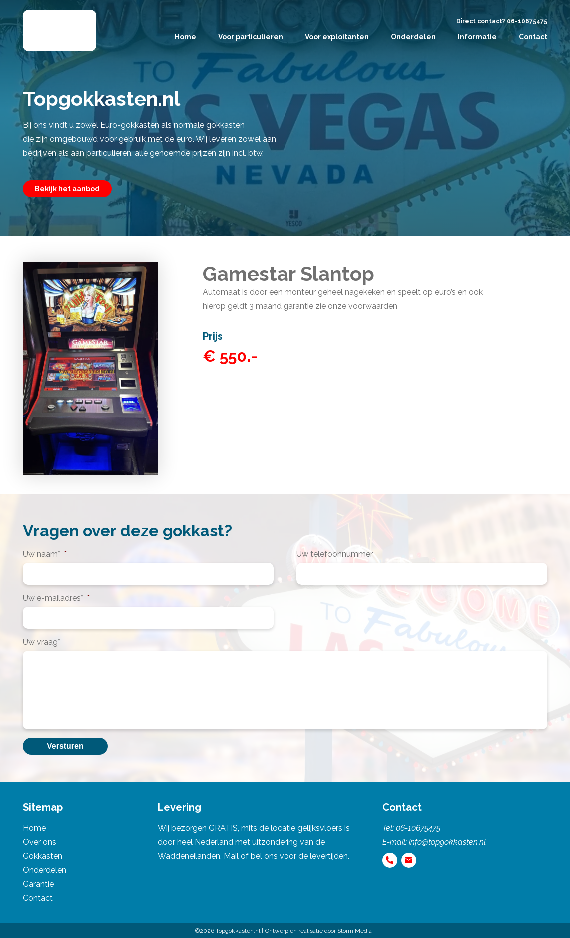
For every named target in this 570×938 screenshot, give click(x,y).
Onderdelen (413, 37)
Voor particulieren (250, 37)
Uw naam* (45, 554)
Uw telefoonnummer (334, 554)
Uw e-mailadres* (56, 598)
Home (185, 37)
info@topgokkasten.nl (447, 842)
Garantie (38, 884)
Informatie (477, 37)
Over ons (39, 842)
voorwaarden (372, 306)
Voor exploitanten (337, 37)
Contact (533, 37)
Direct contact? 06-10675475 (501, 21)
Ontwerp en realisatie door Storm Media (318, 930)
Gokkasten (42, 856)
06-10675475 (418, 828)
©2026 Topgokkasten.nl (227, 930)
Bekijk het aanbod (67, 189)
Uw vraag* (41, 642)
